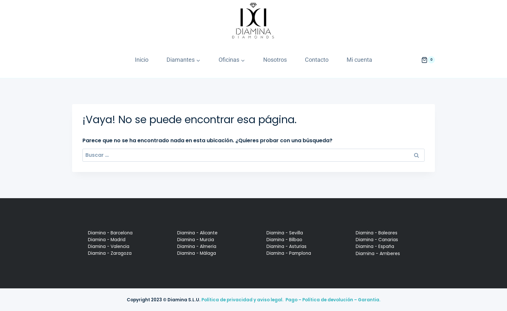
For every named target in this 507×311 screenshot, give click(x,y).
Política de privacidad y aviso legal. (242, 300)
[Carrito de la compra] (428, 59)
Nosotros (275, 59)
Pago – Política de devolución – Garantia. (333, 300)
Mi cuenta (359, 59)
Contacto (317, 59)
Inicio (141, 59)
